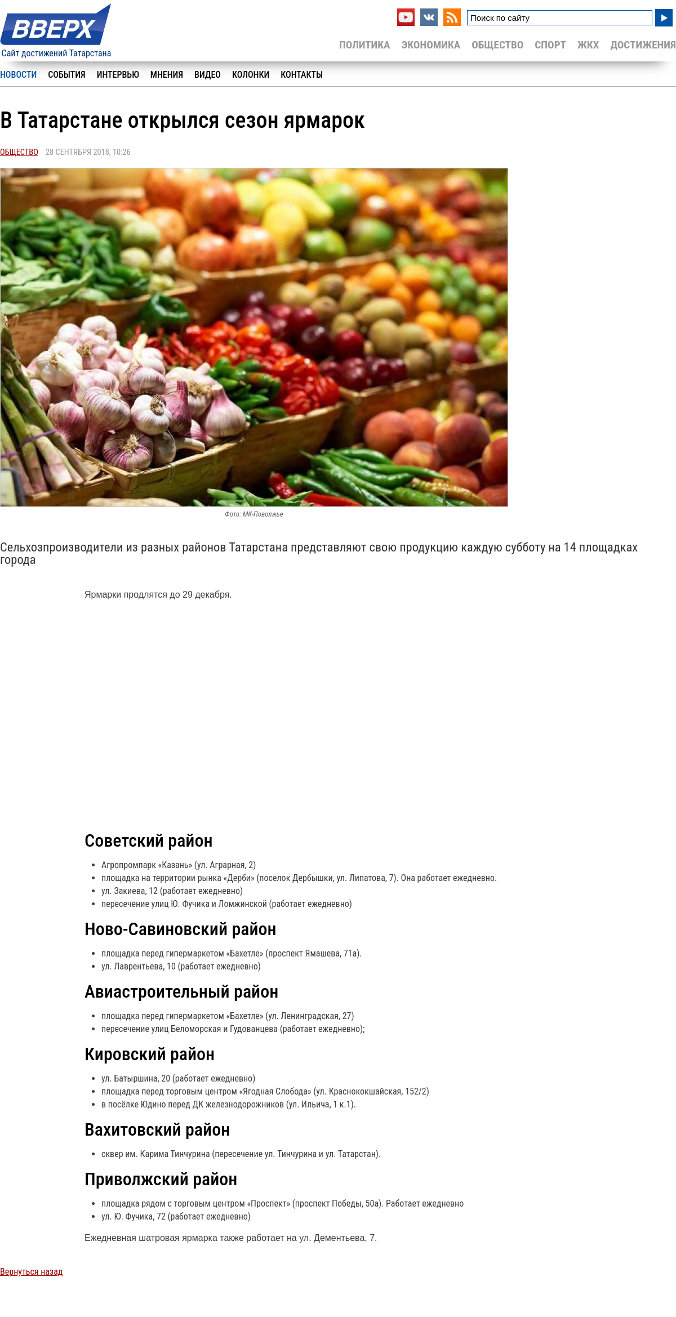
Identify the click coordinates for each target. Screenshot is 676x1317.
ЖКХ (588, 44)
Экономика (430, 44)
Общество (497, 44)
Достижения (643, 44)
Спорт (550, 44)
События (66, 74)
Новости (18, 74)
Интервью (118, 74)
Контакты (302, 74)
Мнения (166, 74)
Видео (207, 74)
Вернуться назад (31, 1271)
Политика (364, 44)
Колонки (250, 74)
